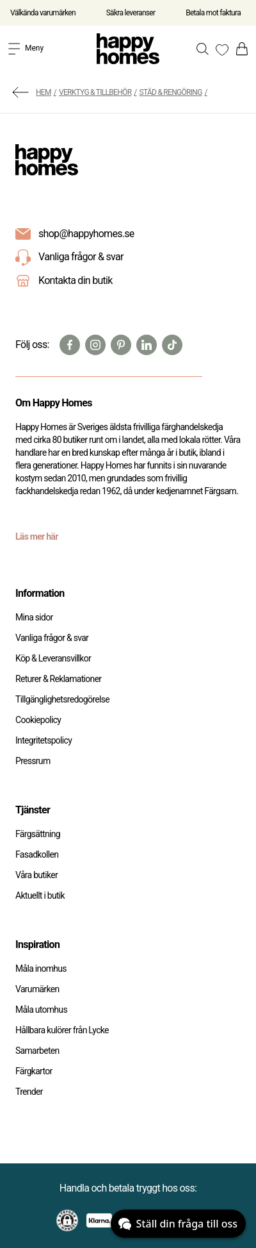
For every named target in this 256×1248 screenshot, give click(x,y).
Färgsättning (37, 834)
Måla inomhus (41, 968)
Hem (43, 92)
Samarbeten (37, 1050)
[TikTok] (172, 345)
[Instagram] (95, 345)
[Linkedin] (146, 345)
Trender (29, 1091)
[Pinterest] (121, 345)
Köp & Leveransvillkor (53, 658)
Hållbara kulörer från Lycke (62, 1030)
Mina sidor (34, 617)
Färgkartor (33, 1071)
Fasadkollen (36, 854)
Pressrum (32, 761)
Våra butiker (36, 875)
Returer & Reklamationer (58, 679)
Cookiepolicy (38, 720)
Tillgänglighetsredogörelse (62, 699)
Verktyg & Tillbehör (95, 92)
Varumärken (37, 989)
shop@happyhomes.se (86, 234)
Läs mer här (36, 536)
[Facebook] (70, 345)
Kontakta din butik (75, 280)
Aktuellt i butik (40, 895)
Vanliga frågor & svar (69, 257)
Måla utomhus (41, 1009)
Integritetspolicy (43, 740)
